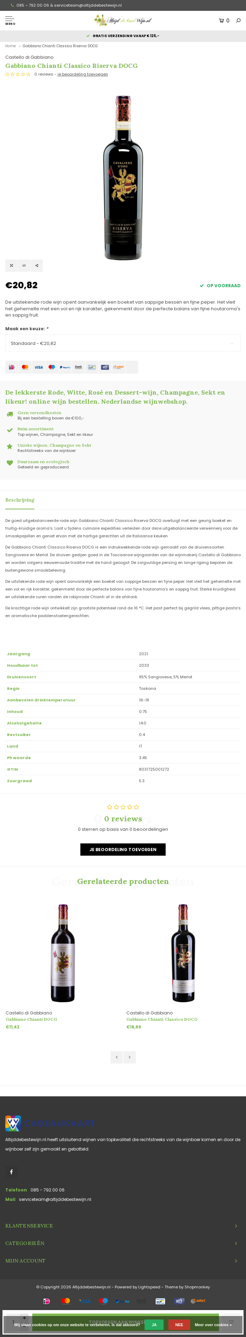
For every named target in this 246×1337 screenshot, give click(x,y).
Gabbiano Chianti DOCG (31, 1019)
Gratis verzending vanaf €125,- (122, 35)
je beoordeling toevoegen (83, 74)
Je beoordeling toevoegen (123, 850)
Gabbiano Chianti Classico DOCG (162, 1019)
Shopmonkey (197, 1287)
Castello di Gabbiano (29, 57)
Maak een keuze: (26, 329)
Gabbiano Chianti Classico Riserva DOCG (60, 46)
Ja (154, 1325)
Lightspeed (149, 1287)
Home (10, 46)
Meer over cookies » (213, 1325)
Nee (179, 1325)
